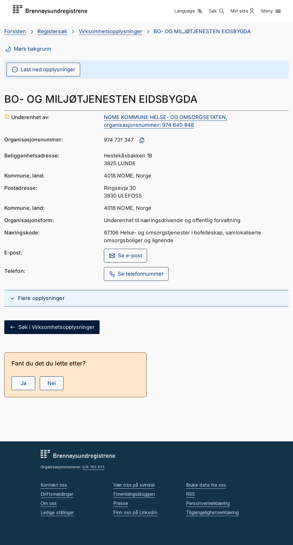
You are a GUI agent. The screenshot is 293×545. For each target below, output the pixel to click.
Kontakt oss (54, 485)
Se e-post (125, 255)
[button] (188, 11)
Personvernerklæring (208, 503)
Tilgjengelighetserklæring (212, 512)
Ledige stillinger (57, 512)
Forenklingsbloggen (134, 494)
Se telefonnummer (136, 273)
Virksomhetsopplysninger (110, 31)
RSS (190, 494)
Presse (120, 503)
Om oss (49, 503)
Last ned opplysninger (43, 69)
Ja (23, 383)
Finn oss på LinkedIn (135, 512)
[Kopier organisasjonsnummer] (142, 140)
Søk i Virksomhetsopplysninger (52, 327)
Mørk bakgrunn (28, 49)
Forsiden (15, 31)
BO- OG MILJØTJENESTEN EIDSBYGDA (202, 31)
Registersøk (52, 31)
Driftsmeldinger (57, 494)
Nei (51, 383)
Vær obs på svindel (134, 485)
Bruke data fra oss (206, 485)
